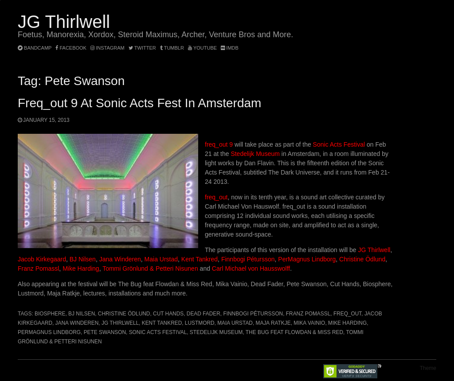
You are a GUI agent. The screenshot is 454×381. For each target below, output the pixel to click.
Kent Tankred (199, 259)
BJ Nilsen (83, 259)
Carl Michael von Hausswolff (251, 268)
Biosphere (50, 314)
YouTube (202, 48)
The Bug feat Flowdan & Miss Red (294, 332)
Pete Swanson (105, 332)
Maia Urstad (161, 259)
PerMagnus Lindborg (307, 259)
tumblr (172, 48)
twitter (142, 48)
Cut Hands (168, 314)
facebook (70, 48)
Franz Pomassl (38, 268)
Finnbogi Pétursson (248, 259)
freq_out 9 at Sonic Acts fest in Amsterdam (139, 103)
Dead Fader (203, 314)
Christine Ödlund (362, 259)
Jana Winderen (120, 259)
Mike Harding (81, 268)
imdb (230, 48)
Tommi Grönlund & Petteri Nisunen (150, 268)
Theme (428, 368)
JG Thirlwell (64, 21)
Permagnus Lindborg (49, 332)
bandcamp (34, 48)
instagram (107, 48)
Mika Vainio (309, 323)
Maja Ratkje (273, 323)
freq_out (216, 197)
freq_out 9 (219, 144)
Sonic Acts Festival (340, 144)
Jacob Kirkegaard (42, 259)
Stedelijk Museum (255, 153)
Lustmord (200, 323)
